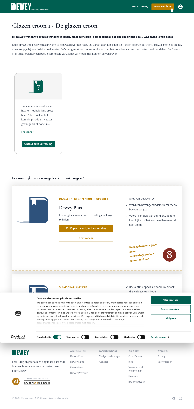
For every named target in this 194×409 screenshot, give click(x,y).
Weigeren (171, 384)
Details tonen (158, 403)
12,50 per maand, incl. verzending (86, 228)
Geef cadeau (86, 238)
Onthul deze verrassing (38, 144)
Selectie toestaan (170, 375)
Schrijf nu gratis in (86, 316)
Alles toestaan (170, 366)
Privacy (161, 356)
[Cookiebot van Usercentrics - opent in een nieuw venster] (18, 403)
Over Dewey (135, 356)
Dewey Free (76, 356)
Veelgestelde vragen (110, 356)
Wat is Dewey (139, 6)
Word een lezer (164, 7)
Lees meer (27, 131)
